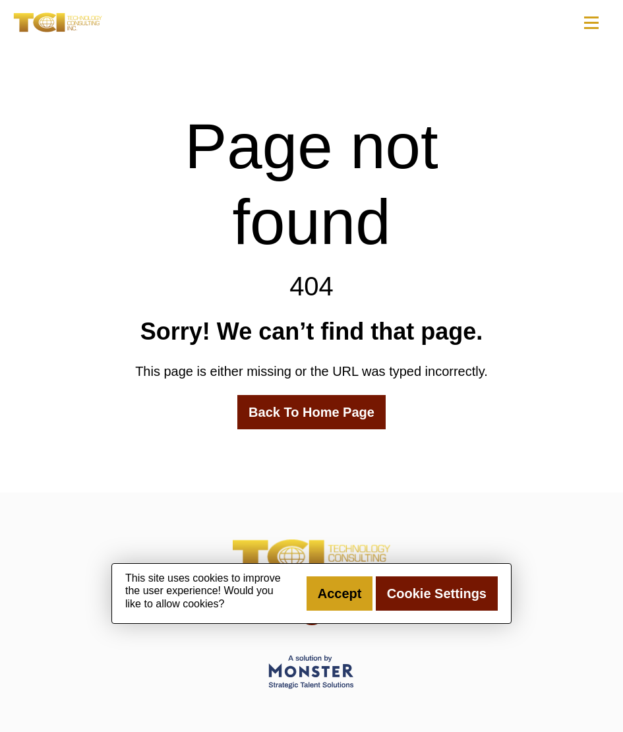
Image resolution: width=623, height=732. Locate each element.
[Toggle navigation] (590, 22)
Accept (340, 593)
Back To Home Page (311, 412)
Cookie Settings (437, 593)
